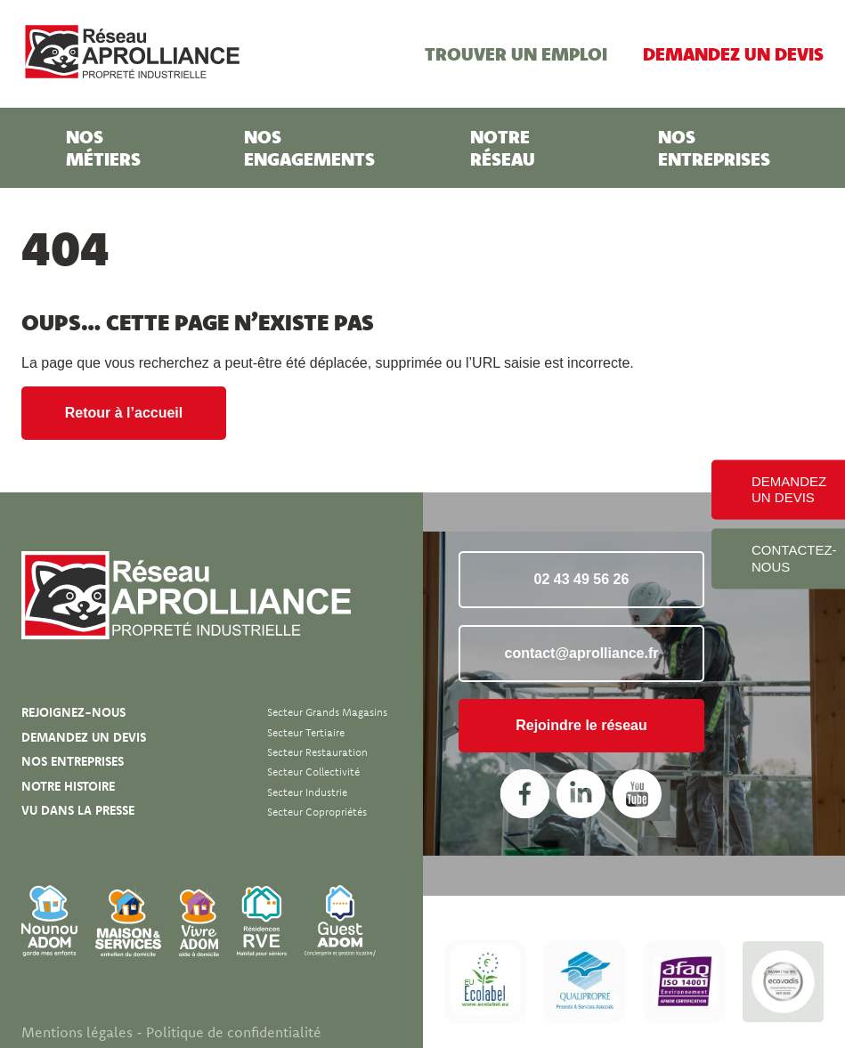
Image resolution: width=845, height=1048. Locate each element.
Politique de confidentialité (233, 1032)
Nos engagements (309, 147)
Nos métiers (103, 147)
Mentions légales (77, 1032)
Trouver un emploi (516, 53)
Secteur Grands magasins (327, 712)
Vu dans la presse (77, 810)
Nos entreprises (714, 147)
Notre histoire (68, 786)
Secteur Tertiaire (306, 732)
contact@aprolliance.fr (582, 653)
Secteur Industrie (307, 792)
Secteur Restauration (317, 752)
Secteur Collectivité (313, 771)
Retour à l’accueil (124, 412)
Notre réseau (502, 147)
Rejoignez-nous (73, 712)
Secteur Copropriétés (317, 811)
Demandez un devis (733, 53)
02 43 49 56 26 (582, 579)
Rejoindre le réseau (581, 725)
